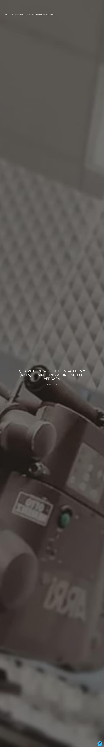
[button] (99, 743)
